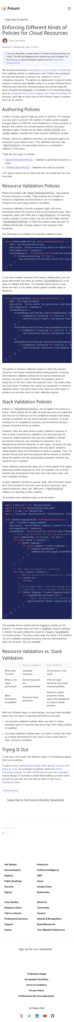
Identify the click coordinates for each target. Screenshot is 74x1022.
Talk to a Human (13, 913)
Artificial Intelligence (48, 870)
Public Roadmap (13, 881)
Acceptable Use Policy (36, 979)
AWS (39, 875)
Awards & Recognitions (49, 918)
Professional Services (16, 918)
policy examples (60, 772)
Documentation (12, 870)
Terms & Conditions (36, 985)
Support (8, 924)
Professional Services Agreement (36, 996)
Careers (41, 913)
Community (43, 907)
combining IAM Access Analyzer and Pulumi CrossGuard (39, 93)
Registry (8, 875)
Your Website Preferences (51, 929)
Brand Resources (46, 924)
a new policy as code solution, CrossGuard (49, 70)
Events (8, 929)
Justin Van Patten (17, 40)
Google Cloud (44, 886)
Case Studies (11, 902)
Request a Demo (13, 907)
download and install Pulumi (33, 765)
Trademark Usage (36, 973)
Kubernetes (43, 892)
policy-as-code (10, 790)
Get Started (10, 864)
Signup (8, 892)
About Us (42, 902)
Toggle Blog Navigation (16, 19)
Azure (40, 881)
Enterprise (42, 864)
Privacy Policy (36, 990)
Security (8, 886)
